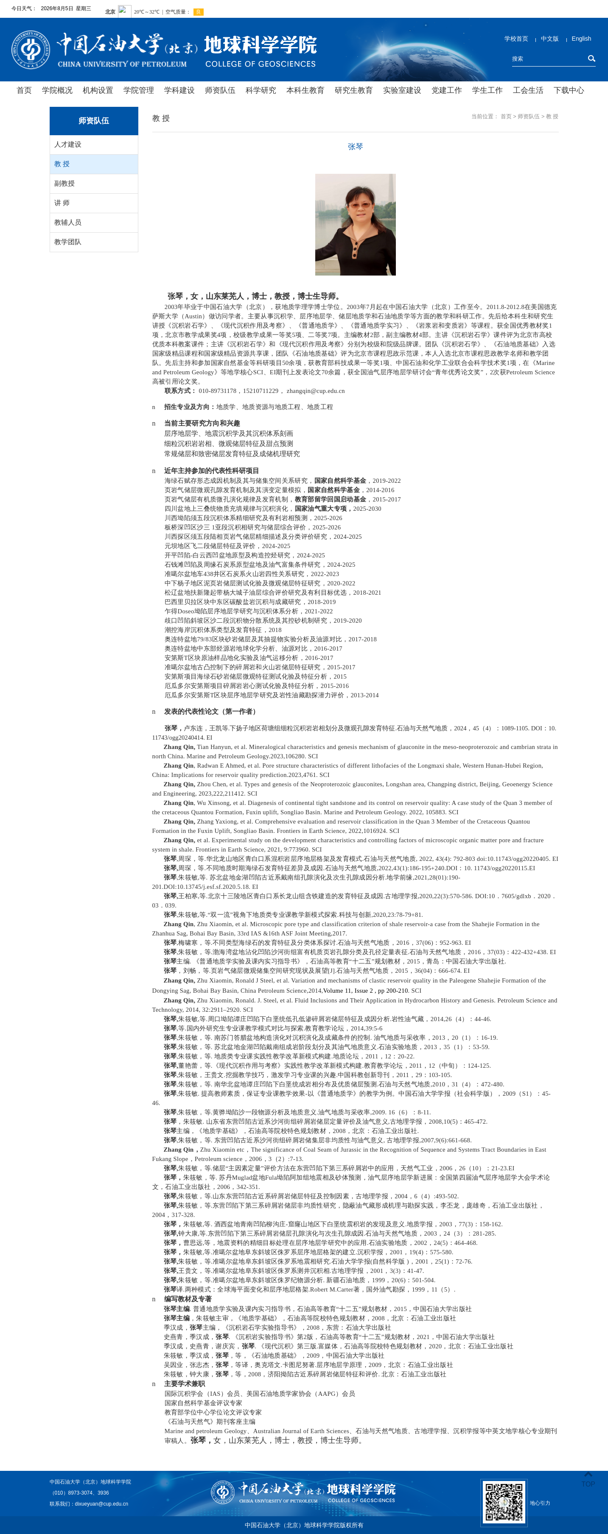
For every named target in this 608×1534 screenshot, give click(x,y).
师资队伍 (220, 90)
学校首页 (516, 38)
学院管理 (138, 90)
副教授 (64, 183)
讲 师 (62, 202)
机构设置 (98, 90)
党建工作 (446, 90)
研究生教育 (354, 90)
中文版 (550, 38)
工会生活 (528, 90)
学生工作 (487, 90)
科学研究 (261, 90)
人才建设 (67, 144)
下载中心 (569, 90)
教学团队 (67, 241)
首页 (24, 90)
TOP (588, 1479)
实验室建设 (402, 90)
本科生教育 (305, 90)
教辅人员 (67, 222)
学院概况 (57, 90)
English (581, 38)
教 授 (62, 163)
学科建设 (179, 90)
